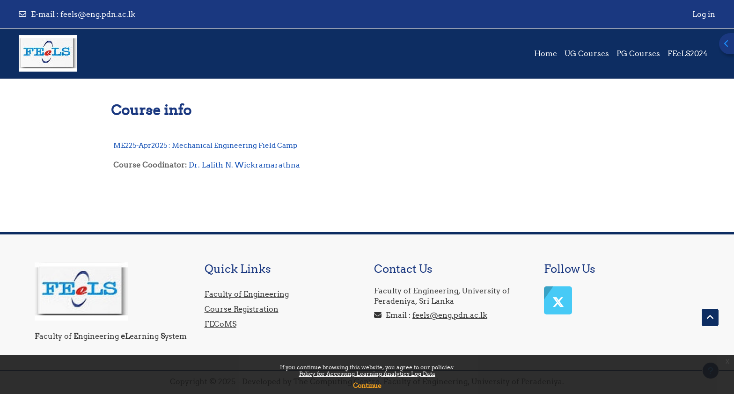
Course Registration (242, 309)
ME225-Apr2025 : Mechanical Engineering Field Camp (205, 145)
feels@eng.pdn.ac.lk (97, 14)
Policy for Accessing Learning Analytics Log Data (367, 373)
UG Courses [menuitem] (587, 53)
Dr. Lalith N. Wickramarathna (244, 164)
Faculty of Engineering (247, 294)
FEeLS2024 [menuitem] (688, 53)
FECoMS (220, 323)
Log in (703, 14)
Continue (367, 385)
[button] (710, 317)
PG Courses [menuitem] (638, 53)
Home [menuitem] (545, 53)
